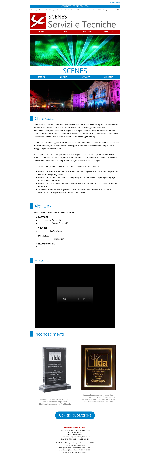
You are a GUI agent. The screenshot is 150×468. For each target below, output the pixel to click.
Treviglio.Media (45, 223)
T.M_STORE (86, 31)
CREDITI (63, 77)
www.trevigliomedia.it (82, 437)
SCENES (41, 77)
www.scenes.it (67, 437)
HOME (41, 31)
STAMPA (86, 77)
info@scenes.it (78, 434)
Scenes (41, 220)
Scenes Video (44, 231)
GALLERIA (108, 77)
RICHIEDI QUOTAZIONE (75, 415)
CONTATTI (108, 31)
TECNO (64, 31)
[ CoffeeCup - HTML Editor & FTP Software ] (75, 452)
